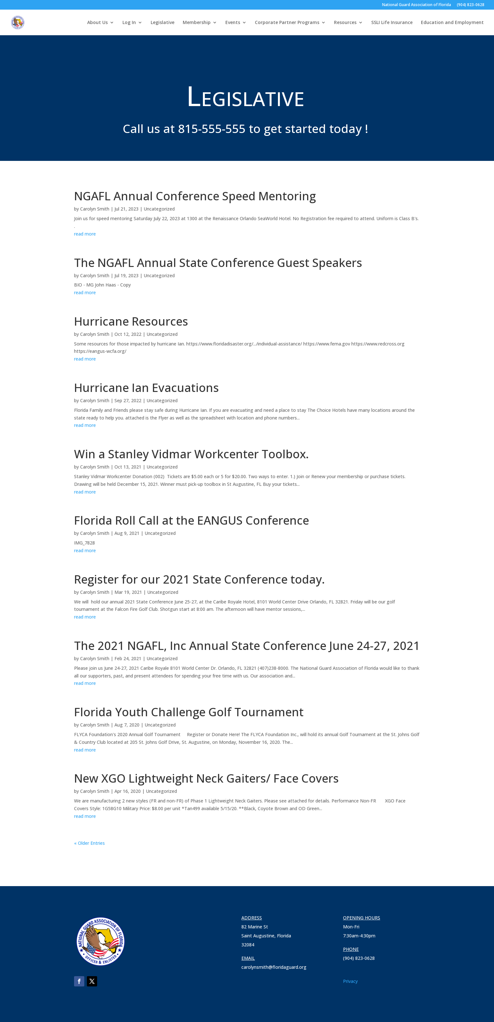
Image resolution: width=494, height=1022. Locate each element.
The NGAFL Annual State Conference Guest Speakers (218, 262)
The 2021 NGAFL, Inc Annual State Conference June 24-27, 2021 (247, 645)
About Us (97, 22)
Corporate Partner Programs (287, 22)
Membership (197, 22)
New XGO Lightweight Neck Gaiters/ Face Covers (206, 778)
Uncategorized (159, 209)
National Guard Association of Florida (416, 5)
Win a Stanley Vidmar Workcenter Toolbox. (191, 454)
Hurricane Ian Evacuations (146, 387)
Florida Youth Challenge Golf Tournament (189, 712)
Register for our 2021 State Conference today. (199, 579)
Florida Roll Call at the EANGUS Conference (191, 520)
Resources (345, 22)
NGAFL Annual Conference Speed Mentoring (195, 196)
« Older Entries (89, 843)
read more (85, 234)
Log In (129, 22)
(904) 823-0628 (470, 5)
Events (232, 22)
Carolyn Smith (94, 209)
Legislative (162, 22)
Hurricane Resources (131, 321)
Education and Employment (452, 22)
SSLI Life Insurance (392, 22)
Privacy (350, 981)
